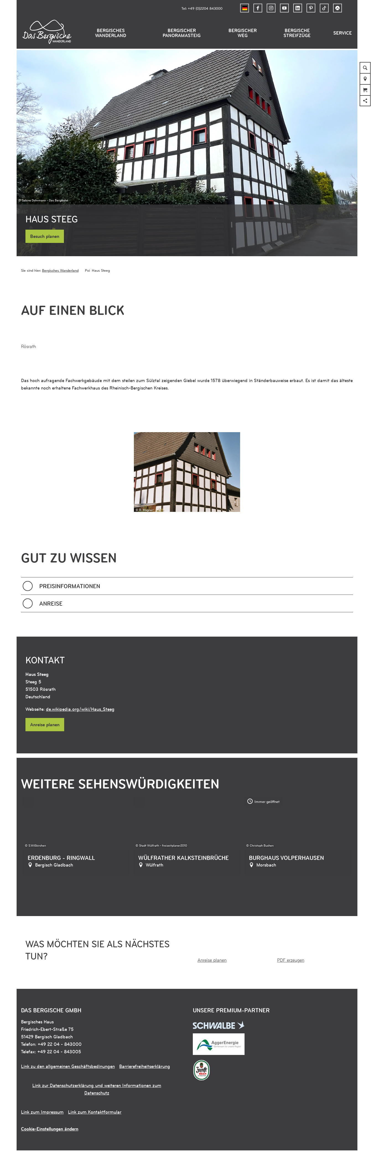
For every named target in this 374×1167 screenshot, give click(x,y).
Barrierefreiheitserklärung (144, 1066)
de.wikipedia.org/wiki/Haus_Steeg (80, 709)
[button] (257, 8)
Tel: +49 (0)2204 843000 (201, 8)
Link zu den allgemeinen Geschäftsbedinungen (68, 1066)
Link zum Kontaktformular (94, 1112)
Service (342, 33)
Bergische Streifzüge (297, 32)
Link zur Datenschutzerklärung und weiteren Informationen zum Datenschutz (96, 1089)
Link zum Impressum (42, 1112)
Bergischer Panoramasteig (182, 32)
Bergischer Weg (242, 32)
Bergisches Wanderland (110, 32)
